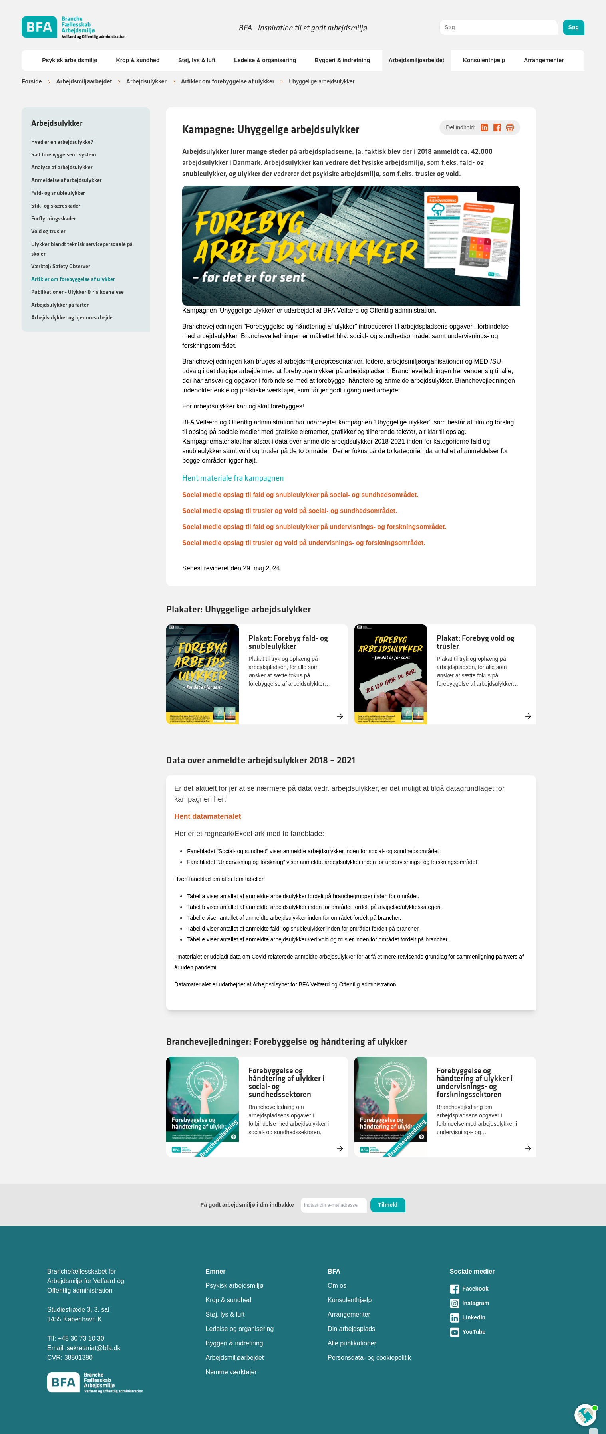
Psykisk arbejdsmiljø (69, 60)
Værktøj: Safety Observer (60, 266)
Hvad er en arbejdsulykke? (62, 141)
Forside (32, 81)
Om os (337, 1285)
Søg (573, 27)
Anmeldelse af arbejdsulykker (66, 180)
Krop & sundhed (138, 60)
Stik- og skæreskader (55, 205)
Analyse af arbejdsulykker (62, 167)
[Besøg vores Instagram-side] (504, 1303)
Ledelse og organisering (240, 1328)
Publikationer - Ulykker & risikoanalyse (77, 291)
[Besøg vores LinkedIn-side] (504, 1318)
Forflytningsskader (53, 218)
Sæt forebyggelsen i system (63, 154)
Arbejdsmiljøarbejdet (416, 60)
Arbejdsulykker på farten (60, 304)
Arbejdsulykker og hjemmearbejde (72, 317)
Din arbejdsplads (351, 1328)
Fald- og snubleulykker (58, 192)
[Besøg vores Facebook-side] (504, 1289)
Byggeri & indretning (342, 60)
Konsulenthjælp (484, 60)
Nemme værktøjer (231, 1372)
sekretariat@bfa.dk (94, 1348)
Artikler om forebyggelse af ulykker (227, 81)
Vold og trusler (48, 231)
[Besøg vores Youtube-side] (504, 1332)
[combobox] (498, 27)
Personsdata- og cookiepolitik (369, 1357)
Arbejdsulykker (146, 81)
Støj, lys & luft (196, 60)
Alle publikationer (352, 1343)
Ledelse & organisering (265, 60)
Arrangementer (544, 60)
